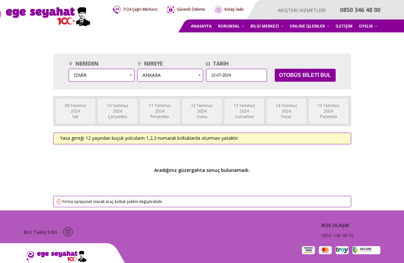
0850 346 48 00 (337, 235)
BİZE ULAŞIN (335, 225)
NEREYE (150, 63)
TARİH (217, 63)
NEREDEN (83, 63)
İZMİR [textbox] (80, 75)
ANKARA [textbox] (152, 75)
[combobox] (101, 75)
